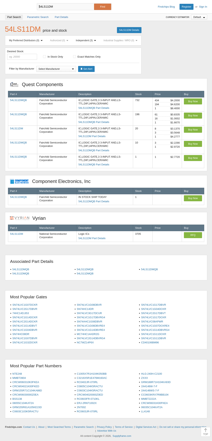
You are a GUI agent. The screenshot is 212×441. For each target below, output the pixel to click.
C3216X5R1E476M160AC (92, 377)
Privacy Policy (104, 427)
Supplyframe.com (122, 436)
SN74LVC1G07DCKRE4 (155, 325)
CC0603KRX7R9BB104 (154, 394)
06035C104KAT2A (151, 407)
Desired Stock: (22, 55)
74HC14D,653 (20, 313)
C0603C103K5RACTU (25, 411)
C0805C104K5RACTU (90, 386)
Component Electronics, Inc (52, 181)
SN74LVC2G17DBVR (24, 308)
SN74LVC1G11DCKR (153, 334)
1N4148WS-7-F (150, 390)
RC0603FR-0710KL (88, 398)
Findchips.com (18, 6)
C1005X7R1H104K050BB (92, 373)
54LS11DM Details (129, 30)
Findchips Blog (166, 6)
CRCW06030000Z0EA (25, 394)
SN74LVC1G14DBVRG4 (155, 329)
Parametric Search (84, 427)
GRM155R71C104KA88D (27, 390)
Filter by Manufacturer (21, 68)
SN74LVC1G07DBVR (24, 338)
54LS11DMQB (18, 100)
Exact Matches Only (87, 56)
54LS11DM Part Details (92, 136)
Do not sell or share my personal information (182, 427)
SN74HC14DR (85, 308)
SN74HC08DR (20, 334)
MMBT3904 (19, 377)
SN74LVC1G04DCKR (153, 308)
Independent (87, 40)
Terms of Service (124, 427)
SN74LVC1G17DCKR (153, 317)
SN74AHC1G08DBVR (89, 321)
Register (186, 6)
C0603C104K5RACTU (90, 390)
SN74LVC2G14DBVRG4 (91, 338)
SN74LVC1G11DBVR (153, 338)
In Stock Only (53, 56)
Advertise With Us (106, 430)
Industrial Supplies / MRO (121, 40)
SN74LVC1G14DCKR (24, 317)
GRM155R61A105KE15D (27, 407)
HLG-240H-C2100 (151, 373)
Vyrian (30, 218)
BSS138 (17, 398)
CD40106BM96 (150, 342)
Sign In (203, 6)
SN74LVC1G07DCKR (24, 304)
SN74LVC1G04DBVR (24, 329)
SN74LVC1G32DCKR (24, 342)
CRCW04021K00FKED (25, 386)
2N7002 (81, 407)
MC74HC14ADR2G (88, 334)
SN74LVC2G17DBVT (153, 313)
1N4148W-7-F (149, 386)
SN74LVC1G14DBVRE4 (91, 329)
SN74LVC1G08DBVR (89, 304)
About (41, 427)
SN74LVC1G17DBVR (153, 304)
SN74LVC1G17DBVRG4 (91, 317)
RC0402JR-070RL (87, 382)
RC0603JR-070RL (87, 411)
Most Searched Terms (59, 427)
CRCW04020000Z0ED (90, 394)
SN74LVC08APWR (152, 321)
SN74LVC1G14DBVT (24, 325)
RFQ (192, 235)
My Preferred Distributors (26, 40)
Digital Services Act (146, 427)
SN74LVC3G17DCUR (89, 313)
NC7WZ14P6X (85, 342)
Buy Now (193, 101)
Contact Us (29, 427)
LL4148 (145, 411)
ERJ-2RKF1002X (87, 403)
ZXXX (144, 377)
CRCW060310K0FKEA (25, 382)
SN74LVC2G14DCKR (24, 321)
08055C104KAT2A (23, 403)
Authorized (60, 40)
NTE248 (17, 373)
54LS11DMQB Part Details (94, 107)
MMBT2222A (148, 398)
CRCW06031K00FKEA (154, 403)
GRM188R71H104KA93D (156, 382)
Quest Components (38, 84)
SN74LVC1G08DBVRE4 (91, 325)
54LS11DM (16, 128)
